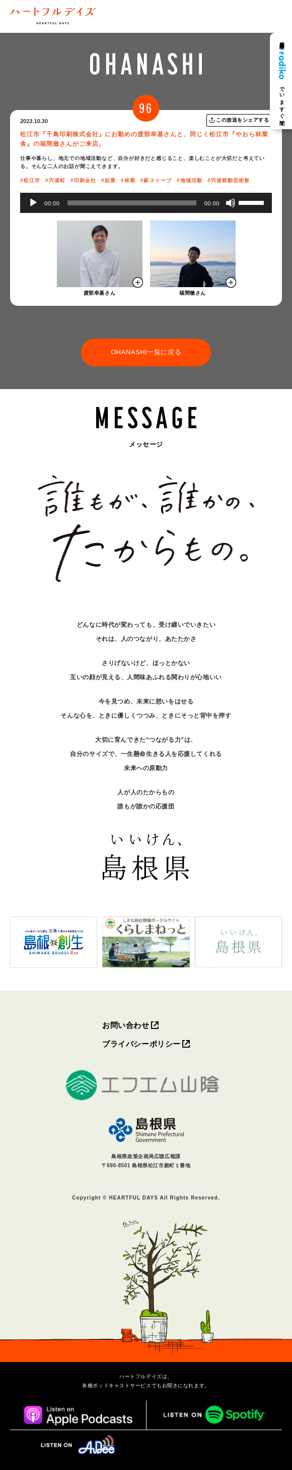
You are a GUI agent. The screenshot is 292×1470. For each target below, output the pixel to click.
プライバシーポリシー (141, 1044)
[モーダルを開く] (99, 254)
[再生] (33, 203)
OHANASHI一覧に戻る (146, 352)
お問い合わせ (125, 1025)
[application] (146, 203)
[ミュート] (231, 203)
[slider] (131, 202)
